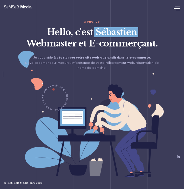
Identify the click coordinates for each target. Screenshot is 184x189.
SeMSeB (18, 6)
